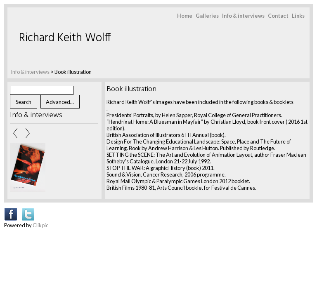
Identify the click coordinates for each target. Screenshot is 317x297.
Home (184, 15)
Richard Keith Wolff (65, 38)
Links (298, 15)
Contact (278, 15)
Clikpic (40, 225)
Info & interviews (243, 15)
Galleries (207, 15)
